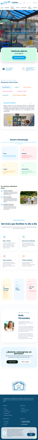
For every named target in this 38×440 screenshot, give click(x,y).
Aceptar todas (31, 434)
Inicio (2, 7)
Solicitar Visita (12, 361)
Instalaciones (24, 7)
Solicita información (19, 57)
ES (27, 2)
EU (29, 2)
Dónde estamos (30, 8)
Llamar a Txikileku (25, 361)
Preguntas (35, 7)
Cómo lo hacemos (12, 8)
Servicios (18, 7)
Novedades (7, 7)
